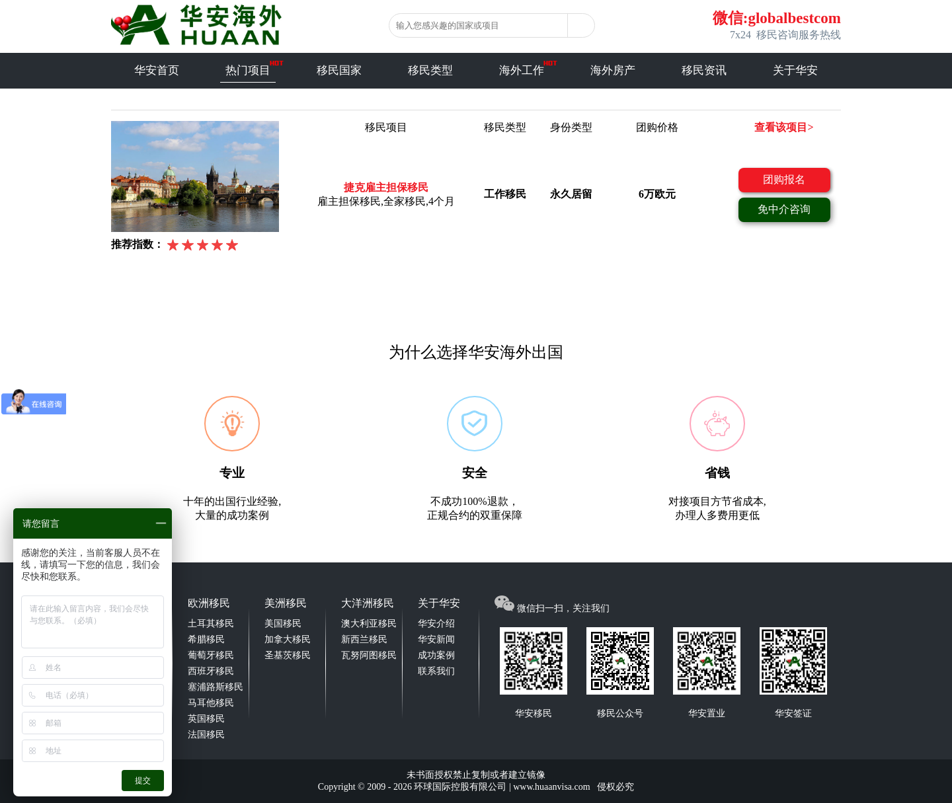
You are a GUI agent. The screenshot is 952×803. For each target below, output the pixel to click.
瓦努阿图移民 (369, 655)
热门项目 (247, 70)
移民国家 (339, 70)
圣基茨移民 (287, 655)
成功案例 (436, 655)
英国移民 (206, 719)
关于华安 (795, 70)
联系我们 (436, 671)
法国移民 (206, 735)
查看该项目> (783, 127)
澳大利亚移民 (369, 624)
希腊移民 (206, 639)
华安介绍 (436, 624)
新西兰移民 (364, 639)
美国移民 (282, 624)
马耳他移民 (211, 703)
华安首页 (156, 70)
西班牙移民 (211, 671)
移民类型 (430, 70)
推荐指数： (137, 244)
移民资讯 (704, 70)
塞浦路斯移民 (215, 687)
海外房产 (612, 70)
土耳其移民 (211, 624)
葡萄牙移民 (211, 655)
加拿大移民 (287, 639)
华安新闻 (436, 639)
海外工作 (521, 70)
